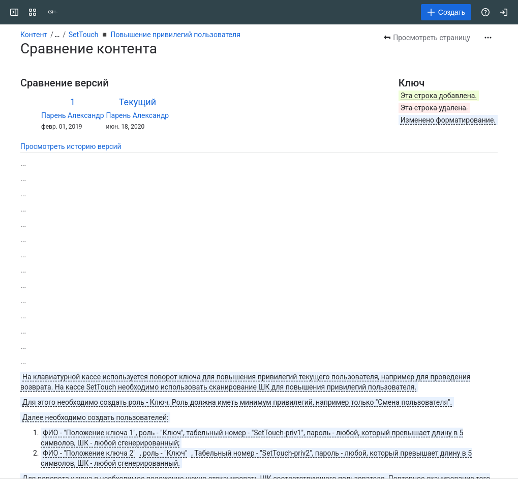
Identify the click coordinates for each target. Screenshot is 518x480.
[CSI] (53, 12)
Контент (33, 35)
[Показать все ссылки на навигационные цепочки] (56, 34)
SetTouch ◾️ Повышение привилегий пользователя (154, 35)
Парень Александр (72, 115)
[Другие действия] (488, 37)
